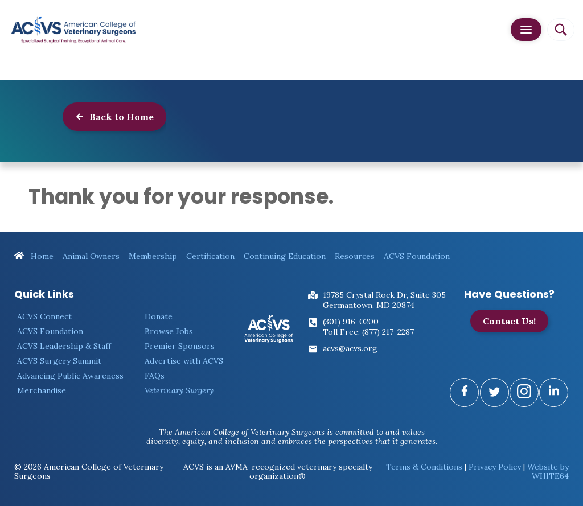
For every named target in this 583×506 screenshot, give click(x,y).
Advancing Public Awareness (70, 376)
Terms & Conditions (424, 467)
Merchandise (41, 390)
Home (34, 256)
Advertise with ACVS (184, 361)
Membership (153, 256)
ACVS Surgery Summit (59, 361)
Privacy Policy (495, 467)
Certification (210, 256)
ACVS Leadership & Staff (64, 346)
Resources (355, 256)
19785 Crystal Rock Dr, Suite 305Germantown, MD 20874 (384, 300)
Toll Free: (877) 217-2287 (368, 332)
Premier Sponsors (180, 346)
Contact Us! (509, 321)
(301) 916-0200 (351, 321)
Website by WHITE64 (548, 471)
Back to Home (114, 116)
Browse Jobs (169, 331)
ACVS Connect (44, 316)
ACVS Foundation (417, 256)
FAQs (155, 376)
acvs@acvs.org (350, 348)
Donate (159, 316)
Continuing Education (285, 256)
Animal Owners (91, 256)
